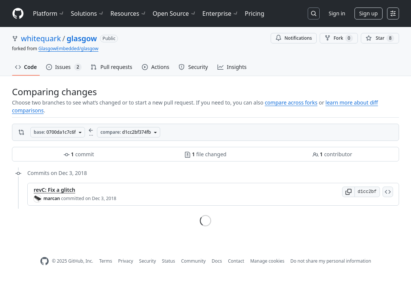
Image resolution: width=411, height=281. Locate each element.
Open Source (175, 13)
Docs (216, 261)
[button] (348, 192)
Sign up (368, 13)
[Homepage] (18, 13)
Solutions (87, 13)
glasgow (82, 38)
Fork (339, 38)
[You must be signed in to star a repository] (380, 38)
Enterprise (221, 13)
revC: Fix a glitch (54, 189)
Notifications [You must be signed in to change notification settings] (293, 38)
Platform (49, 13)
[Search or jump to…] (313, 13)
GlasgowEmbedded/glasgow (68, 48)
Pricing (254, 13)
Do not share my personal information (330, 261)
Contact (236, 261)
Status (168, 261)
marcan (51, 198)
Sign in (337, 13)
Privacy (125, 261)
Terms (105, 261)
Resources (128, 13)
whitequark (41, 38)
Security (147, 261)
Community (193, 261)
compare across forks (291, 102)
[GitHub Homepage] (44, 261)
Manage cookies (267, 261)
